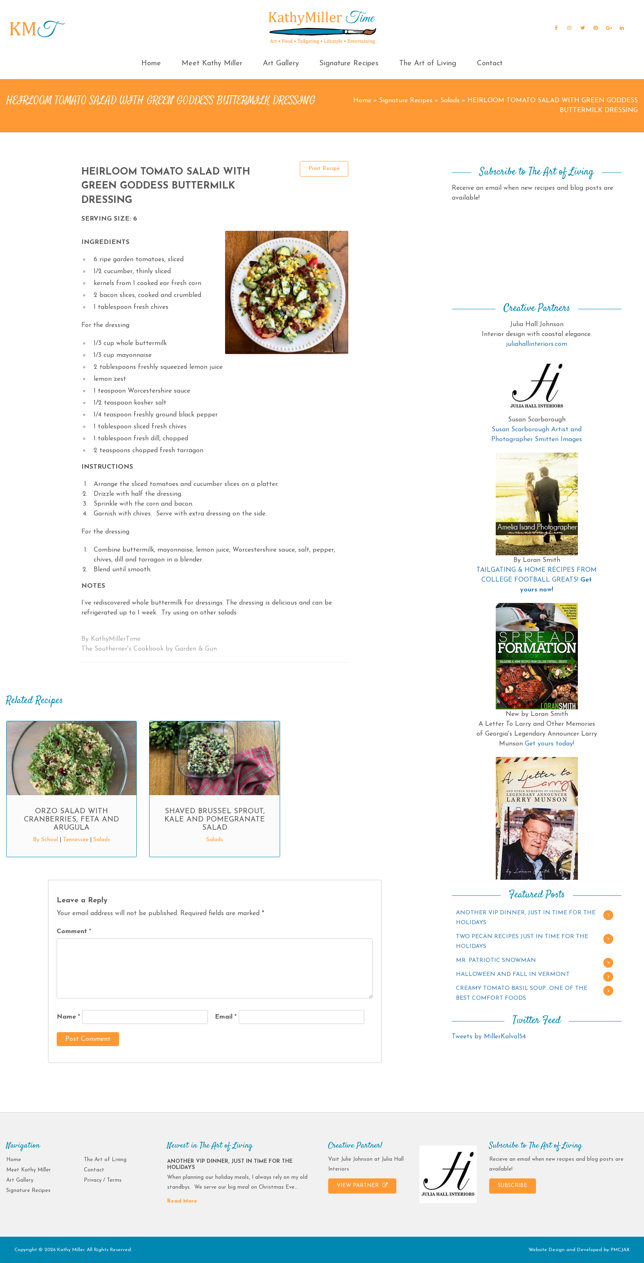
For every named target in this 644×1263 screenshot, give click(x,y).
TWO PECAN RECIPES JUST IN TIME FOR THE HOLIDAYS (522, 942)
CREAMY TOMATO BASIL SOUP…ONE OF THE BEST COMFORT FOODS (521, 993)
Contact (490, 63)
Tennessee (75, 840)
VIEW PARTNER (362, 1185)
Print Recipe (324, 169)
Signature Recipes (349, 63)
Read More (182, 1201)
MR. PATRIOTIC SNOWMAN (496, 960)
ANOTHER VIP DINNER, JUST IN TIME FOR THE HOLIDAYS (526, 918)
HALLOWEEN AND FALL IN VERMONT (513, 974)
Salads (450, 100)
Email (226, 1017)
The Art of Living (427, 63)
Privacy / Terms (103, 1180)
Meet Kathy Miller (212, 63)
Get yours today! (549, 744)
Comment (74, 931)
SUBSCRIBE (512, 1185)
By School (45, 840)
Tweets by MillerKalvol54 (489, 1036)
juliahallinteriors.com (536, 344)
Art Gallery (281, 63)
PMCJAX (620, 1249)
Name (68, 1017)
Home (151, 63)
